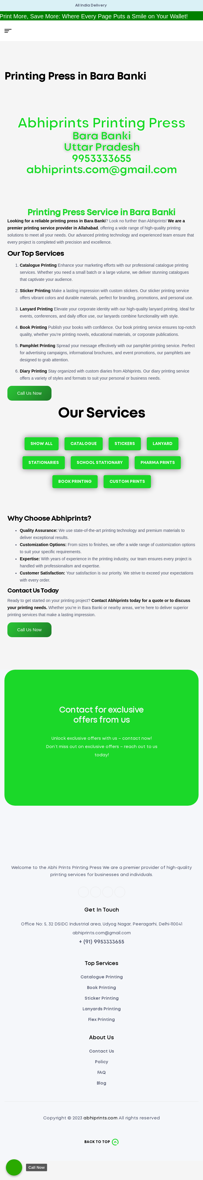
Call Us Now (29, 393)
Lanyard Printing (36, 309)
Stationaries (43, 462)
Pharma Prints (158, 462)
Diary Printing (33, 371)
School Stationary (100, 462)
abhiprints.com (100, 1118)
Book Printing (33, 327)
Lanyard (163, 444)
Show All (41, 444)
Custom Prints (127, 481)
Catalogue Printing (38, 265)
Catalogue (83, 444)
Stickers (125, 444)
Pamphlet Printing (37, 345)
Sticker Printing (35, 290)
